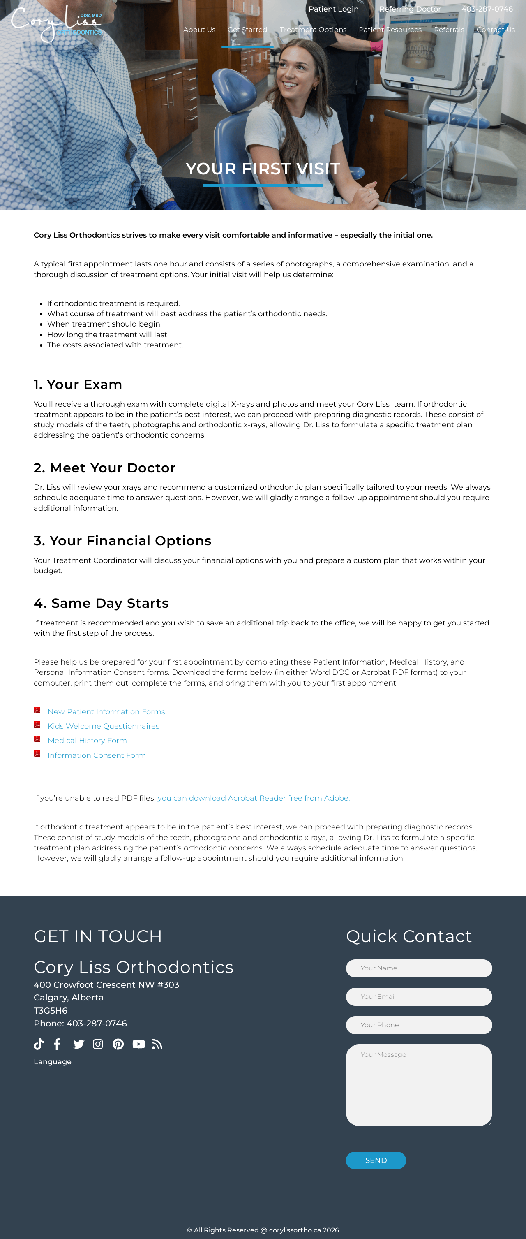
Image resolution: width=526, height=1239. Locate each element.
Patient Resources (390, 29)
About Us (199, 29)
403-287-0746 (487, 9)
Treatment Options (313, 29)
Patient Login (334, 9)
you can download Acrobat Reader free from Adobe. (254, 798)
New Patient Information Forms (106, 711)
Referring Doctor (410, 9)
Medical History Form (87, 740)
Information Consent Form (97, 755)
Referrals (449, 29)
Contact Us (496, 29)
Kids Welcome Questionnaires (103, 726)
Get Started (248, 29)
